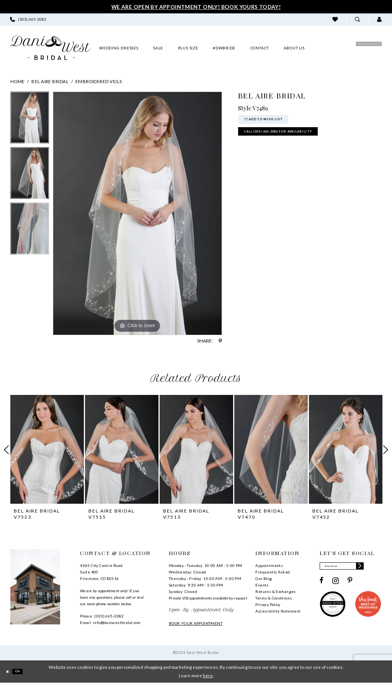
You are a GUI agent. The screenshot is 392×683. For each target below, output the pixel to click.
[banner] (50, 48)
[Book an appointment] (345, 48)
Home (17, 81)
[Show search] (357, 19)
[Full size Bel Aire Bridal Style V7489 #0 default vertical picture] (137, 213)
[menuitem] (28, 19)
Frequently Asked (272, 572)
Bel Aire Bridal (50, 81)
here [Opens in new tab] (208, 675)
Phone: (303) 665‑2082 (102, 616)
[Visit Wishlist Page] (335, 19)
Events (261, 585)
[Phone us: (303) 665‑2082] (28, 19)
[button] (379, 19)
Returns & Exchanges (275, 591)
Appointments (269, 565)
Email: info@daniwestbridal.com (110, 622)
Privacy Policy (267, 604)
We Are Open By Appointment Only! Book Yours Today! (196, 6)
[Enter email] (350, 567)
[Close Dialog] (9, 671)
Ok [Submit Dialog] (22, 671)
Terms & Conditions (273, 598)
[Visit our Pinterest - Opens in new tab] (350, 583)
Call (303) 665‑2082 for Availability (295, 138)
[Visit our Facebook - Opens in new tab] (321, 583)
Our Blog (263, 578)
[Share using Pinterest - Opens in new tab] (220, 341)
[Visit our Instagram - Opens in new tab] (335, 583)
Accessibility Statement (278, 611)
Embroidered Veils (98, 81)
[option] (29, 119)
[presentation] (47, 449)
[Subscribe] (376, 567)
